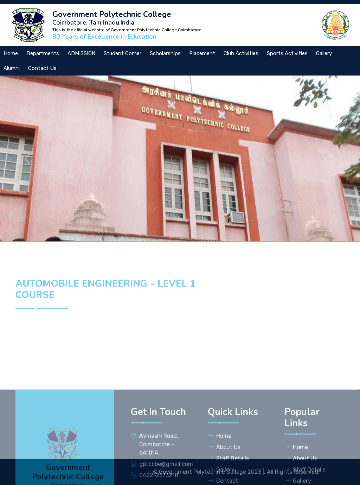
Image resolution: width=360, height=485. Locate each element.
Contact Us (42, 68)
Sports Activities (287, 53)
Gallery (324, 53)
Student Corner (122, 53)
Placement (202, 53)
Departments (42, 53)
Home (219, 470)
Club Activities (241, 53)
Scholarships (165, 53)
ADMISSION (81, 53)
